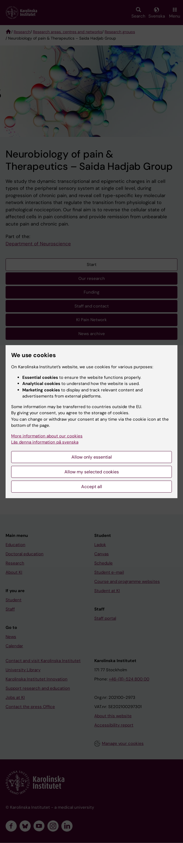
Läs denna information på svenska (44, 442)
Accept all (91, 487)
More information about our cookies (47, 436)
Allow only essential (91, 457)
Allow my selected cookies (91, 472)
